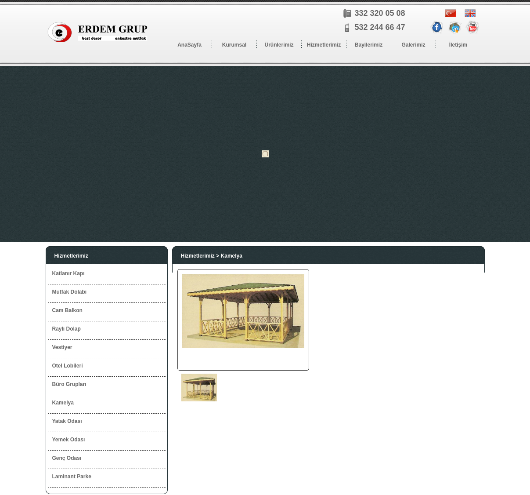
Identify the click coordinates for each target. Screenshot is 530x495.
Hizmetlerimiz (71, 256)
